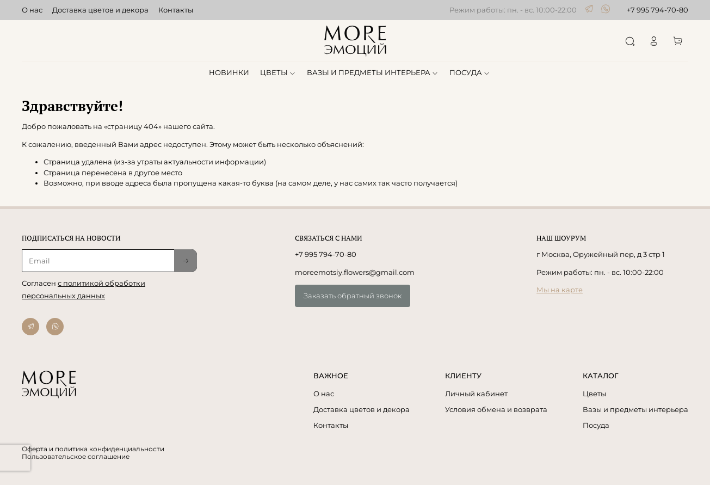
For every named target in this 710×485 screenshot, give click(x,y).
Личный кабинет (476, 393)
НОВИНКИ (229, 72)
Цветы (594, 393)
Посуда (596, 425)
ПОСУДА (470, 72)
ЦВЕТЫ (278, 72)
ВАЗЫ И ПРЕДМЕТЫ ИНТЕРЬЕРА (373, 72)
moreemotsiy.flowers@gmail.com (355, 272)
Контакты (175, 9)
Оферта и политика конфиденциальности (93, 449)
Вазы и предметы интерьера (635, 409)
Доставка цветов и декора (100, 9)
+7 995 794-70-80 (657, 9)
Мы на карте (559, 289)
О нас (32, 9)
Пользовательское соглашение (75, 457)
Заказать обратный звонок (353, 295)
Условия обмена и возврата (496, 409)
